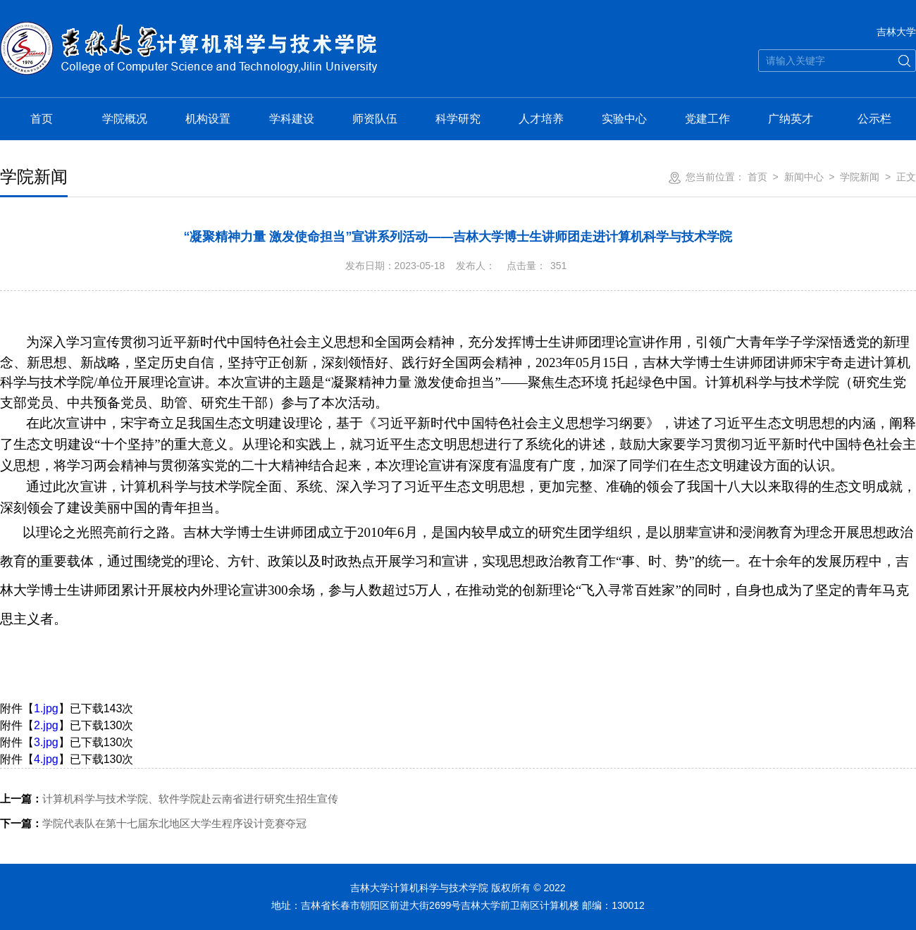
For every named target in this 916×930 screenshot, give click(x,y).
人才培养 (541, 119)
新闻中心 (804, 176)
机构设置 (207, 119)
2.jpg (46, 725)
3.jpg (46, 742)
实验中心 (624, 119)
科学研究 (458, 119)
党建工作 (707, 119)
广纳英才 (790, 119)
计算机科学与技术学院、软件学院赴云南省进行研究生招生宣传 (169, 799)
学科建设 (291, 119)
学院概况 (124, 119)
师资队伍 (374, 119)
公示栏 (874, 119)
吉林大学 (896, 31)
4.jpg (46, 759)
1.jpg (46, 708)
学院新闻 (859, 176)
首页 (41, 119)
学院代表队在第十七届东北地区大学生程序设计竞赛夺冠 (153, 823)
